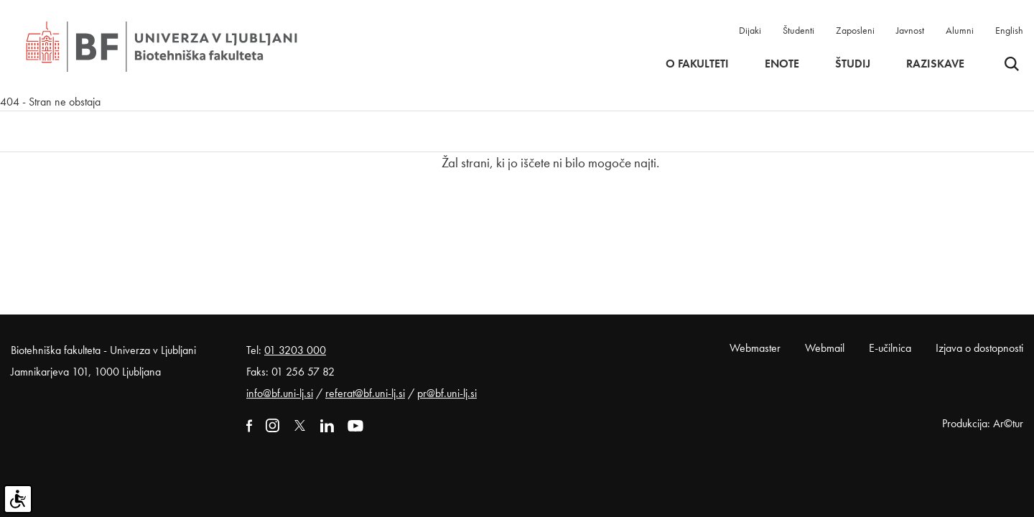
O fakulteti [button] (697, 63)
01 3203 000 (295, 350)
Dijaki (750, 30)
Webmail (824, 347)
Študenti (798, 30)
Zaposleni (855, 30)
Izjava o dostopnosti (979, 347)
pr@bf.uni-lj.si (447, 393)
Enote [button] (782, 63)
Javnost (910, 30)
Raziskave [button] (935, 63)
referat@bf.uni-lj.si (365, 393)
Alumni (960, 30)
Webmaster (755, 347)
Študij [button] (852, 63)
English (1009, 30)
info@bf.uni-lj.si (279, 393)
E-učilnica (890, 347)
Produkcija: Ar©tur (982, 423)
